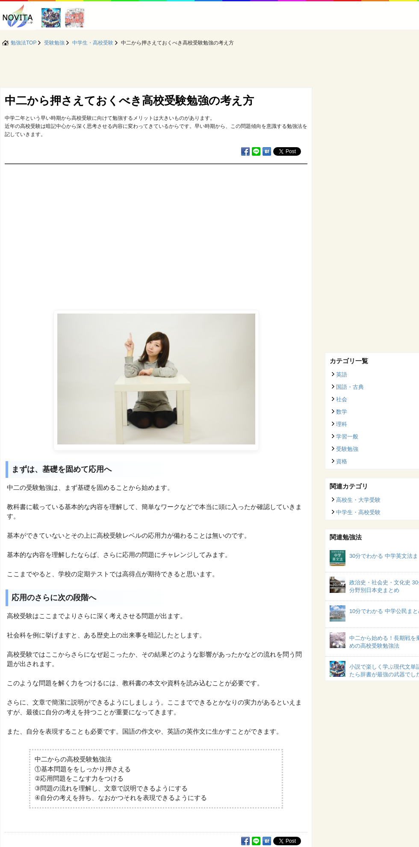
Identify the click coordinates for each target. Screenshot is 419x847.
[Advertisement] (156, 228)
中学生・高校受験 (358, 512)
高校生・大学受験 (358, 500)
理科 (341, 424)
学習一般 (347, 436)
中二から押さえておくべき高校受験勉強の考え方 (129, 100)
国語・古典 (350, 387)
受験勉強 (347, 449)
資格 (341, 461)
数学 (341, 412)
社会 (341, 399)
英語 (341, 374)
